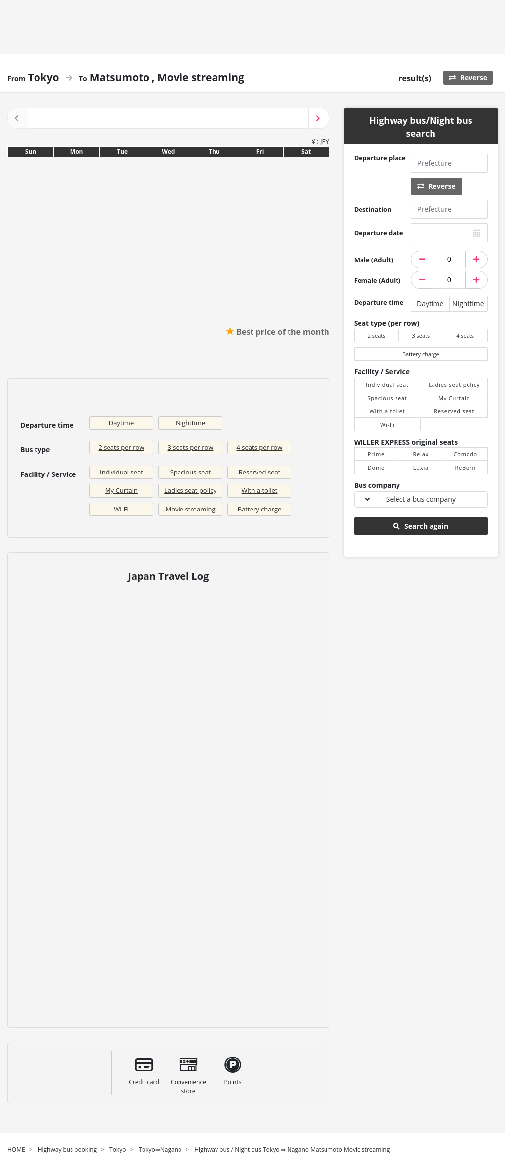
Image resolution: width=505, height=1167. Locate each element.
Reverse (468, 77)
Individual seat (121, 472)
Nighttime (190, 422)
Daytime (121, 422)
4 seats (465, 335)
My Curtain (121, 490)
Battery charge (260, 509)
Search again (420, 526)
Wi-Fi (121, 509)
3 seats (421, 335)
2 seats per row (121, 447)
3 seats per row (191, 447)
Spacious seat (190, 472)
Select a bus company (421, 499)
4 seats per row (260, 447)
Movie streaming (191, 509)
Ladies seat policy (190, 490)
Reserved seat (260, 472)
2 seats (377, 335)
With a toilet (260, 490)
